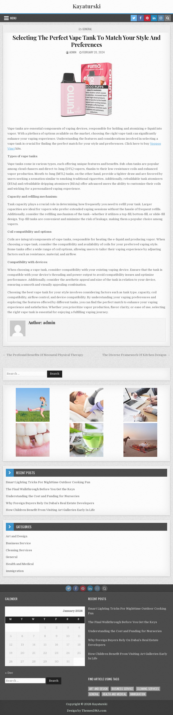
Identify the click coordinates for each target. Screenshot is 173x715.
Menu (13, 18)
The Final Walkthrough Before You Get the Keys (40, 489)
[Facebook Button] (76, 588)
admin (72, 52)
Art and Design (16, 536)
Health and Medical (20, 564)
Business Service (18, 543)
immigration (15, 571)
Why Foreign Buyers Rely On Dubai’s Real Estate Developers (50, 503)
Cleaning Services (19, 550)
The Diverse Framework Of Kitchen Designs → (136, 355)
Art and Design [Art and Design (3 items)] (98, 689)
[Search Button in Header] (167, 18)
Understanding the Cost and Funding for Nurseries (43, 496)
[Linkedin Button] (90, 588)
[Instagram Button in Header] (161, 18)
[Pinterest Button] (83, 588)
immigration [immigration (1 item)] (137, 694)
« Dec (9, 672)
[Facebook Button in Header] (140, 18)
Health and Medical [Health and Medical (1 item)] (114, 694)
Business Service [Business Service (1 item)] (122, 689)
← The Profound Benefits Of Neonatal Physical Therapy (43, 355)
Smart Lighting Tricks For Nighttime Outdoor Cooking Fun (48, 482)
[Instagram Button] (97, 588)
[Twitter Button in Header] (134, 18)
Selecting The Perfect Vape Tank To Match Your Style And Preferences (86, 41)
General (87, 29)
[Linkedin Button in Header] (154, 18)
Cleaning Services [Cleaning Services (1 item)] (148, 689)
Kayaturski (87, 6)
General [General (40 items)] (94, 694)
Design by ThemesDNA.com (86, 710)
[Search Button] (104, 588)
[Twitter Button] (68, 588)
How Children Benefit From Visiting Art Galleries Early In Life (50, 510)
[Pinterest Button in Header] (147, 18)
